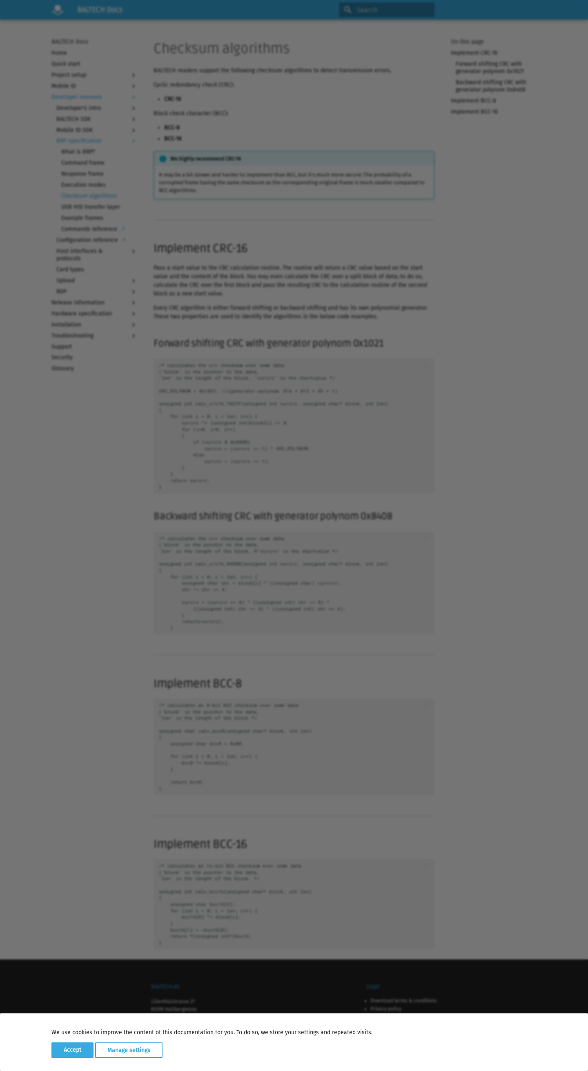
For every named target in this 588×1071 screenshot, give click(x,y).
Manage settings (128, 1049)
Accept (72, 1049)
